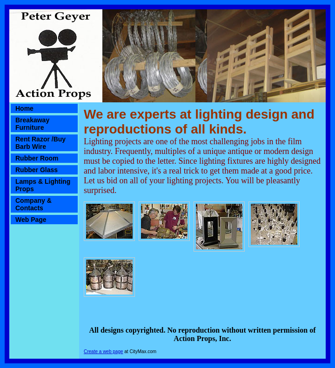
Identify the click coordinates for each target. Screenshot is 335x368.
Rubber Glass (36, 170)
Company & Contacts (33, 204)
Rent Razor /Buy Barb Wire (40, 142)
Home (24, 108)
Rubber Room (37, 158)
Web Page (31, 219)
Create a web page (103, 351)
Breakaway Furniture (32, 123)
